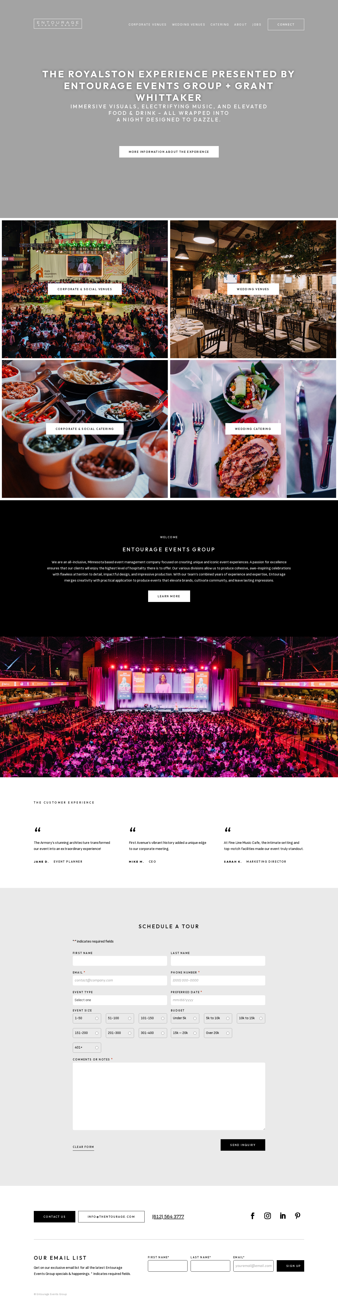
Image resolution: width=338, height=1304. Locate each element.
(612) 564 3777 (168, 1217)
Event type (83, 992)
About (240, 24)
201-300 (114, 1033)
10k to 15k (247, 1018)
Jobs (256, 24)
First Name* (158, 1257)
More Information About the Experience (169, 152)
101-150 (147, 1018)
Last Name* (201, 1257)
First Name (83, 953)
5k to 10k (213, 1018)
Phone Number (185, 972)
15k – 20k (180, 1033)
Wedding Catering (253, 429)
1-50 (78, 1018)
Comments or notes (93, 1059)
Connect (286, 24)
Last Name (180, 953)
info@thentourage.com (111, 1216)
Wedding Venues (189, 24)
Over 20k (212, 1033)
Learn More (169, 596)
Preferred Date (186, 992)
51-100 (113, 1018)
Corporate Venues (148, 24)
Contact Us (54, 1216)
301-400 (147, 1033)
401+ (78, 1047)
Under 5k (179, 1018)
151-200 (81, 1033)
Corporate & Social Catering (85, 429)
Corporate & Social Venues (85, 289)
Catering (220, 24)
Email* (239, 1257)
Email (79, 972)
